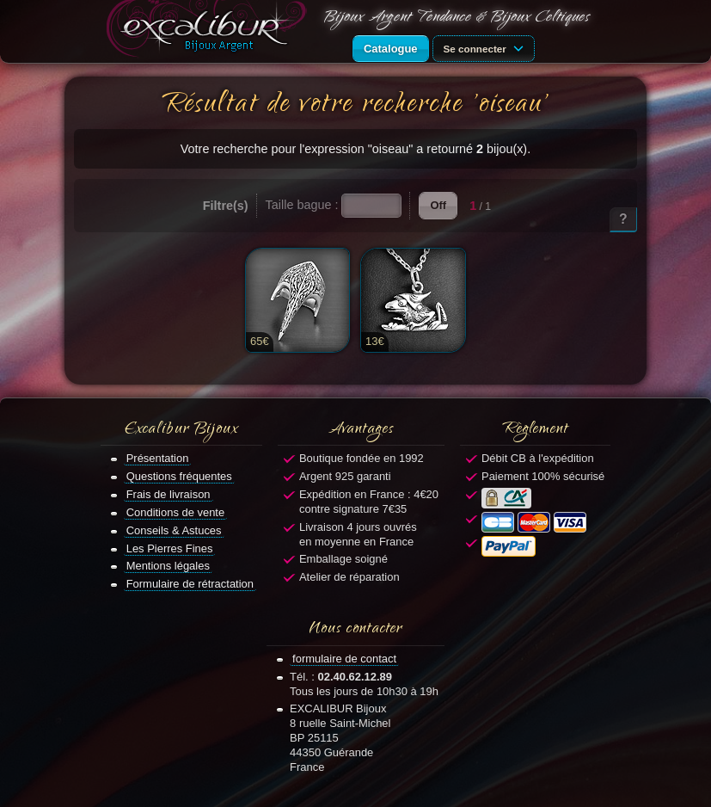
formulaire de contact (344, 658)
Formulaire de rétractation (190, 583)
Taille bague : (302, 205)
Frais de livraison (168, 494)
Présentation (157, 458)
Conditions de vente (175, 512)
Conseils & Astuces (174, 530)
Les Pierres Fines (169, 548)
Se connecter (487, 47)
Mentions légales (168, 565)
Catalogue (391, 48)
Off (438, 205)
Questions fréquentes (179, 476)
